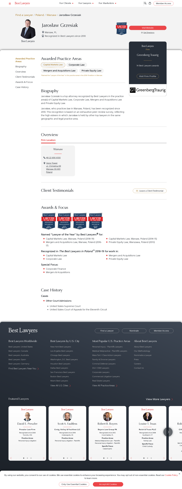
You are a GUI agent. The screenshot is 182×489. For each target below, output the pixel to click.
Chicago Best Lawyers (60, 355)
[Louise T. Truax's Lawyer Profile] (147, 418)
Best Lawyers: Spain (17, 359)
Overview (20, 71)
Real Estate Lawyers (101, 381)
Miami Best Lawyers (59, 381)
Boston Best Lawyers (59, 376)
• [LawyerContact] (31, 458)
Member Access (161, 331)
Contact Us (139, 368)
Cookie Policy (171, 475)
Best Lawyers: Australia (18, 355)
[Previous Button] (10, 433)
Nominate (134, 331)
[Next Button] (44, 433)
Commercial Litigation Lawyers (106, 376)
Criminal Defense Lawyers (103, 364)
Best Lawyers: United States (20, 347)
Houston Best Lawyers (60, 364)
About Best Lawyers (143, 347)
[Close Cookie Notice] (179, 473)
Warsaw (51, 15)
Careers (137, 364)
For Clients (65, 3)
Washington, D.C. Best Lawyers (64, 359)
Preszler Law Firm (27, 429)
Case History (22, 87)
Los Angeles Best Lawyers (61, 351)
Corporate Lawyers (100, 372)
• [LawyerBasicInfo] (23, 458)
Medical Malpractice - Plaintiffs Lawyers (109, 351)
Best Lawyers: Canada (18, 351)
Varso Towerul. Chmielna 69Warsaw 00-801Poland (53, 167)
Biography (20, 66)
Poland (39, 15)
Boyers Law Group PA (107, 429)
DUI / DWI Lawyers (100, 368)
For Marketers (106, 3)
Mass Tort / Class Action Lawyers (106, 355)
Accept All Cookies (108, 484)
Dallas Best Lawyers (59, 368)
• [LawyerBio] (27, 458)
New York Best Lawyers (60, 347)
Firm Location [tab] (48, 140)
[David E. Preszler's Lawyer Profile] (27, 418)
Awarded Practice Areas (25, 60)
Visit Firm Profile (147, 76)
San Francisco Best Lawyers (62, 372)
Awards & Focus (24, 82)
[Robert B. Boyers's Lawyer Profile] (107, 418)
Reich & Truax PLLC (147, 429)
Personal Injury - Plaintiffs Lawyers (107, 347)
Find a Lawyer (24, 15)
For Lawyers (85, 3)
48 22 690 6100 (53, 158)
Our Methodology (142, 351)
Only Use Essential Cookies (74, 484)
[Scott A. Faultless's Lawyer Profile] (67, 418)
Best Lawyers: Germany (18, 364)
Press (136, 359)
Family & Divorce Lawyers (103, 359)
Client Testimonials (25, 76)
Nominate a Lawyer (143, 355)
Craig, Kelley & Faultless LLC (67, 429)
